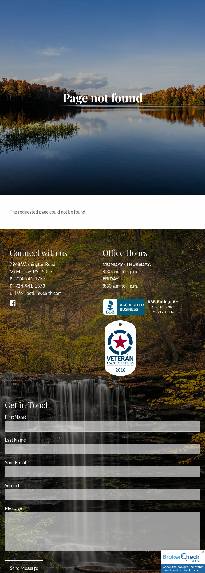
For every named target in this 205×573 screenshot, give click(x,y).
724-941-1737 (30, 278)
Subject (33, 485)
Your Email (36, 462)
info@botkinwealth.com (38, 293)
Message (34, 508)
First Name (16, 417)
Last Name (15, 440)
